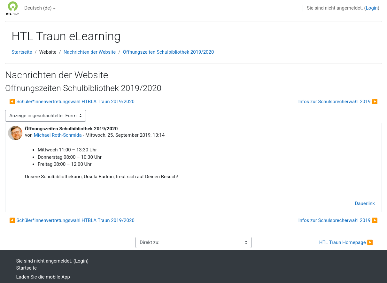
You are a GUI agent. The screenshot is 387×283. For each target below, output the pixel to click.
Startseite (22, 52)
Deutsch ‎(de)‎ (37, 8)
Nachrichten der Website (90, 52)
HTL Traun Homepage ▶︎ (346, 242)
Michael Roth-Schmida (58, 135)
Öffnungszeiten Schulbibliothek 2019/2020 (168, 52)
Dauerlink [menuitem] (365, 203)
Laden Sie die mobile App (43, 277)
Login (372, 8)
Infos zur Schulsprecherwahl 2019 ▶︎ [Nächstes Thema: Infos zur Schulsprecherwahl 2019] (338, 101)
